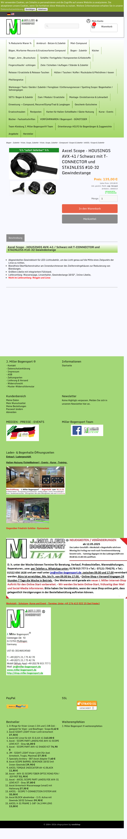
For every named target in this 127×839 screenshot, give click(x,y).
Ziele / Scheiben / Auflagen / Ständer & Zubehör (64, 65)
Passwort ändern (14, 409)
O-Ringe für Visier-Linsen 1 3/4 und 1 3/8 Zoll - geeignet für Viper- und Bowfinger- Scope (32, 727)
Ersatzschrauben (17, 111)
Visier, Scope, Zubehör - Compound (54, 142)
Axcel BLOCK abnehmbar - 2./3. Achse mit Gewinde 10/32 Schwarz (30, 799)
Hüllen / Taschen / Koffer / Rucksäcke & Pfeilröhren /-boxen (84, 72)
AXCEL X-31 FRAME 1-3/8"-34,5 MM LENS (30, 803)
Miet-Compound (78, 43)
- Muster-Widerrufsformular (20, 386)
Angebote (13, 134)
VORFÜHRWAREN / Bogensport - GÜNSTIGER (63, 119)
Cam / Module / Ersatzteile (51, 97)
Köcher (95, 50)
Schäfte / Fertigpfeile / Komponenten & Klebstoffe (65, 58)
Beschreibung (15, 238)
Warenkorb (106, 26)
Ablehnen (42, 9)
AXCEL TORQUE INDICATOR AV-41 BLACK (31, 767)
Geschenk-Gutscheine (86, 104)
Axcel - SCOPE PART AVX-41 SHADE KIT (30, 746)
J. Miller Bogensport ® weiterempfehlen (82, 726)
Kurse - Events (106, 111)
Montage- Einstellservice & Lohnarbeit (88, 97)
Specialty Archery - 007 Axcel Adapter (28, 758)
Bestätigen (30, 9)
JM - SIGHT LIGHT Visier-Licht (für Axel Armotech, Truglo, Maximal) (29, 754)
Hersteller (28, 134)
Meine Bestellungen (16, 406)
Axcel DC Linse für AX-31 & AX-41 (26, 738)
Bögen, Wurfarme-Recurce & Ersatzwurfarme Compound (37, 50)
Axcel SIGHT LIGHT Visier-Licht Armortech (31, 732)
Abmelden (11, 412)
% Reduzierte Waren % (20, 43)
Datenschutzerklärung (12, 9)
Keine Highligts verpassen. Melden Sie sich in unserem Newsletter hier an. (84, 402)
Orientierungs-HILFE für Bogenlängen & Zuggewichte (85, 126)
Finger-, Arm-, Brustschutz (22, 58)
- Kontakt (11, 365)
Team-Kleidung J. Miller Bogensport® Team (31, 126)
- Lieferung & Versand (17, 380)
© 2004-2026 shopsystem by (61, 824)
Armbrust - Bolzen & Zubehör (51, 43)
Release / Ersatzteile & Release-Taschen (29, 72)
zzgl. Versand (112, 186)
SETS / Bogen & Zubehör (21, 97)
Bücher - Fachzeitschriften (22, 119)
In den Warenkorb (90, 208)
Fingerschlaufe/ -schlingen (22, 65)
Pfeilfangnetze (16, 79)
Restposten (36, 111)
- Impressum (12, 371)
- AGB (9, 374)
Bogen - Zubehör (78, 50)
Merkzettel (89, 219)
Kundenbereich (16, 396)
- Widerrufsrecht (14, 383)
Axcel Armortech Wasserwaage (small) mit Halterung (30, 787)
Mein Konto (97, 21)
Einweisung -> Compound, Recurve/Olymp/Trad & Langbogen (39, 104)
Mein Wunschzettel (16, 403)
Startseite (67, 365)
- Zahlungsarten (14, 377)
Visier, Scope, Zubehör (29, 142)
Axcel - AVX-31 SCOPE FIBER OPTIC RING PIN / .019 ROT (34, 775)
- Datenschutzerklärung (18, 368)
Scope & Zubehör (75, 142)
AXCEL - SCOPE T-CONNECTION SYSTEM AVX (32, 791)
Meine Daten (12, 400)
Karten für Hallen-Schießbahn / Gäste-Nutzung (70, 111)
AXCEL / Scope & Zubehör (94, 142)
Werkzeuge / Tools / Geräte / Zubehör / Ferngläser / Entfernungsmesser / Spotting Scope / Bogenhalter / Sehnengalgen (61, 88)
